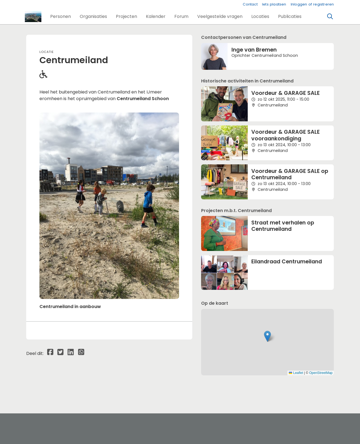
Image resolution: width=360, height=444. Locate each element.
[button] (60, 16)
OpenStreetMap (321, 373)
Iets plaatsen (274, 4)
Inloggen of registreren (312, 4)
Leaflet (296, 373)
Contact (250, 4)
